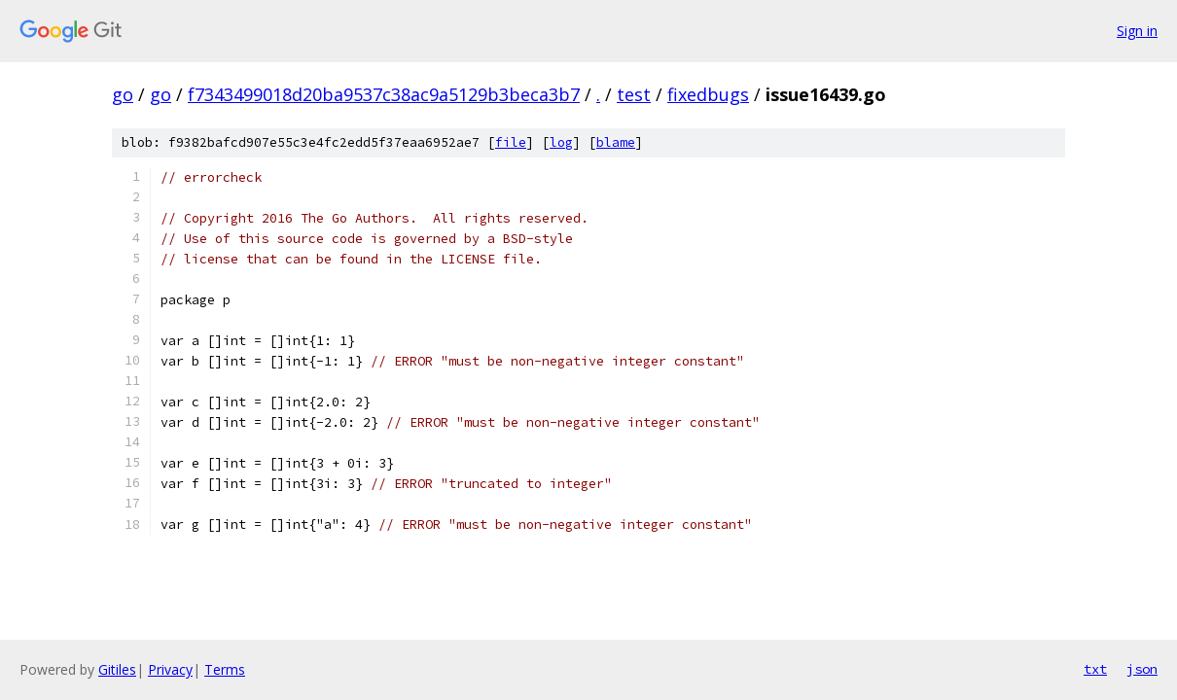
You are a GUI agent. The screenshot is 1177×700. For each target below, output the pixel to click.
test (634, 94)
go (122, 94)
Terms (224, 669)
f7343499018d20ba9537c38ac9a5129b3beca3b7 (384, 94)
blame (615, 142)
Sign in (1137, 30)
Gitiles (117, 669)
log (561, 142)
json (1142, 669)
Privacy (170, 669)
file (510, 142)
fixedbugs (708, 94)
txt (1095, 669)
